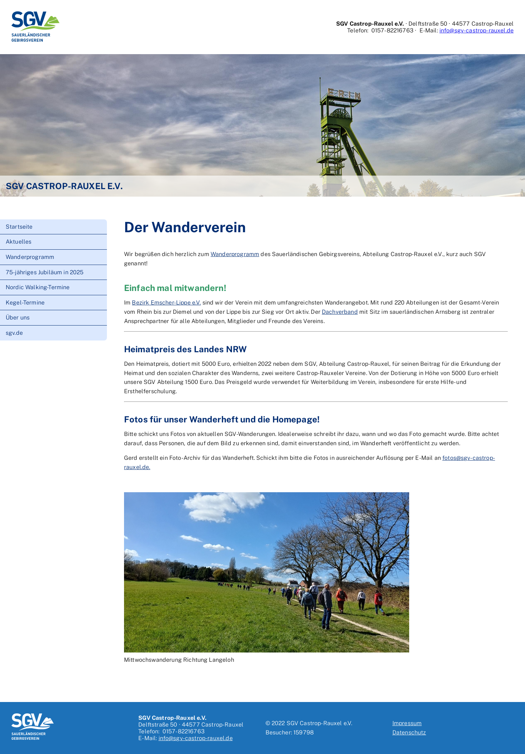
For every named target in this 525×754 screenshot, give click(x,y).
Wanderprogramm (30, 257)
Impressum (407, 723)
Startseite (19, 226)
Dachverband (340, 311)
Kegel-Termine (25, 302)
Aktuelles (18, 241)
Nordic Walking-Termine (38, 287)
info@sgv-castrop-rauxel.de (476, 30)
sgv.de (14, 332)
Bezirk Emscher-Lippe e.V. (166, 302)
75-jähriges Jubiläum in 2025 (44, 272)
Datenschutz (409, 732)
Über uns (18, 317)
